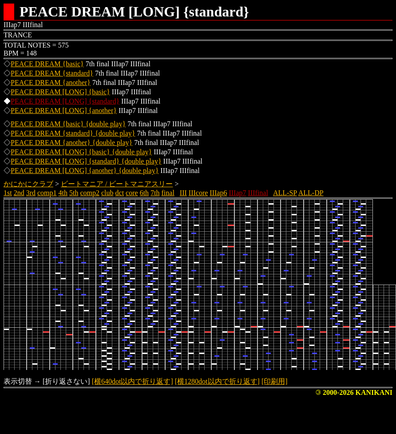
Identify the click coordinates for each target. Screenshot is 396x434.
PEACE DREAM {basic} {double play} (68, 124)
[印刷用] (274, 381)
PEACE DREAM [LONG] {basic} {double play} (81, 152)
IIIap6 (218, 193)
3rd (31, 193)
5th (73, 193)
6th (144, 193)
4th (63, 193)
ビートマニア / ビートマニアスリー (117, 184)
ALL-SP (285, 193)
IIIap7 (237, 193)
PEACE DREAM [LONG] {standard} (65, 101)
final (168, 193)
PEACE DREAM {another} (51, 82)
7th (154, 193)
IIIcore (198, 193)
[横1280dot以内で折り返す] (217, 381)
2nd (19, 193)
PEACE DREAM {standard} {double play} (73, 133)
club (107, 193)
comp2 (89, 193)
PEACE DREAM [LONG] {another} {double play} (84, 170)
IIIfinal (258, 193)
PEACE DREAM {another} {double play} (71, 142)
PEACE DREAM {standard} (52, 73)
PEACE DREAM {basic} (47, 64)
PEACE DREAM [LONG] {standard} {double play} (86, 161)
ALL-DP (311, 193)
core (132, 193)
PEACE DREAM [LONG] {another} (64, 110)
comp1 (47, 193)
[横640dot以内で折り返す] (132, 381)
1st (8, 193)
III (183, 193)
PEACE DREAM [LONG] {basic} (60, 92)
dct (119, 193)
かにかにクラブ (28, 184)
